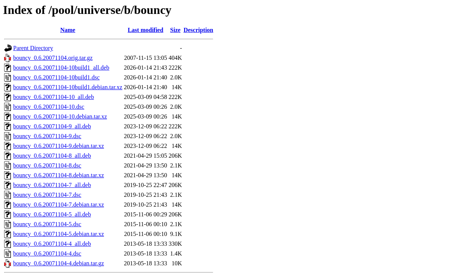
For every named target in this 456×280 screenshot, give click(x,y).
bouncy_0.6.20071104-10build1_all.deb (61, 67)
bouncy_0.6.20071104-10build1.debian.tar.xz (67, 87)
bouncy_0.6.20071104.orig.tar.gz (52, 58)
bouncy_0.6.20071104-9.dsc (47, 136)
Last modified (146, 30)
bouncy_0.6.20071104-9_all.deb (52, 126)
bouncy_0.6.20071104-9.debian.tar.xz (58, 146)
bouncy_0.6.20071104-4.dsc (47, 253)
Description (198, 30)
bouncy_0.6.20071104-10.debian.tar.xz (60, 116)
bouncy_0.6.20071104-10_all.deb (53, 97)
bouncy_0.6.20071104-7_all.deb (52, 185)
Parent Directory (33, 48)
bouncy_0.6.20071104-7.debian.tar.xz (58, 204)
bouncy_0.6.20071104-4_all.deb (52, 243)
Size (175, 30)
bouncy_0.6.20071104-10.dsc (48, 106)
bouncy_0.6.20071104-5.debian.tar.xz (58, 234)
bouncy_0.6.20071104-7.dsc (47, 195)
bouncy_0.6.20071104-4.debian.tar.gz (58, 263)
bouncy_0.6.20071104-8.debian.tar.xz (58, 175)
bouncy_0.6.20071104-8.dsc (47, 165)
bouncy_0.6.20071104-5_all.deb (52, 214)
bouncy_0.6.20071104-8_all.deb (52, 155)
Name (67, 30)
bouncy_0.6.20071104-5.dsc (47, 224)
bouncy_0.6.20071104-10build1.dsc (56, 77)
